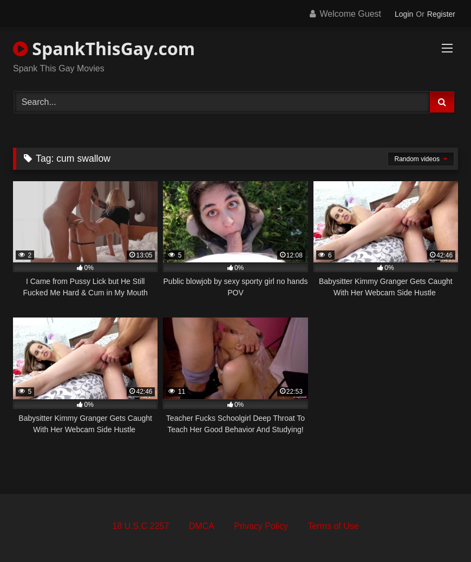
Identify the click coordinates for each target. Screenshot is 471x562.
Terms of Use (333, 526)
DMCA (201, 526)
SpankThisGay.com (104, 48)
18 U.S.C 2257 (140, 526)
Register (441, 14)
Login (404, 14)
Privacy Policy (261, 526)
